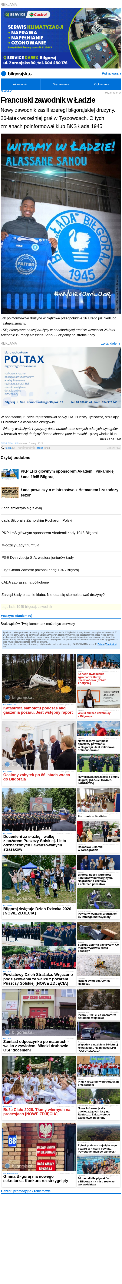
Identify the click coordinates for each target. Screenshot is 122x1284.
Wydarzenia (61, 84)
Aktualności (20, 84)
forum (10, 448)
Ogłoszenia (101, 84)
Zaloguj (101, 644)
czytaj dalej (110, 343)
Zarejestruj (111, 644)
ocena (43, 448)
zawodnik (45, 607)
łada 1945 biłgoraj (22, 607)
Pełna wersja (111, 73)
